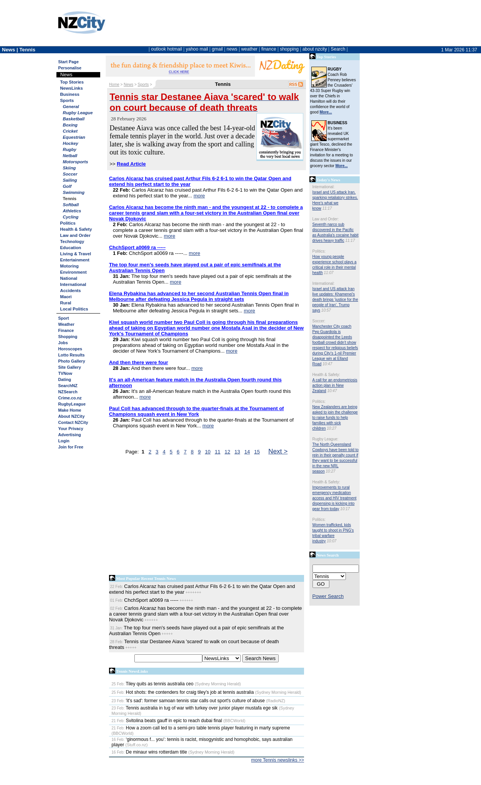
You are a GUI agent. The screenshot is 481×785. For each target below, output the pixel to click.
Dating (64, 379)
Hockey (70, 143)
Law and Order (75, 235)
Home (114, 84)
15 (257, 452)
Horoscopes (70, 349)
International (73, 284)
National (69, 278)
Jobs (63, 342)
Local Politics (74, 309)
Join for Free (70, 447)
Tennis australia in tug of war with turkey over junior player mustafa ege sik (195, 708)
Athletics (72, 211)
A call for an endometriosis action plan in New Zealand (334, 385)
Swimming (74, 192)
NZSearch (68, 391)
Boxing (70, 125)
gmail (217, 49)
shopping (289, 49)
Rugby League (78, 112)
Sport (63, 318)
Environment (73, 272)
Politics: (319, 251)
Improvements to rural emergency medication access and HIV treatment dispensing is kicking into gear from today (334, 498)
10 (208, 452)
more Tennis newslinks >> (277, 760)
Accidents (70, 290)
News (128, 84)
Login (63, 440)
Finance (66, 330)
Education (70, 247)
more (199, 196)
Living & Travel (75, 253)
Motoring (69, 266)
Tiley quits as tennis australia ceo (152, 683)
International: (323, 187)
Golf (67, 186)
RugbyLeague (72, 404)
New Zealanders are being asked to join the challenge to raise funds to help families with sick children (335, 417)
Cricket (70, 131)
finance (268, 49)
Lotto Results (71, 355)
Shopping (68, 336)
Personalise (70, 68)
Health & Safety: (326, 375)
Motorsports (75, 161)
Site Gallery (69, 367)
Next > (278, 451)
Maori (66, 296)
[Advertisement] (206, 516)
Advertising (69, 434)
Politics (68, 223)
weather (249, 49)
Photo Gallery (71, 361)
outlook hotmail (166, 49)
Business (69, 94)
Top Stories (72, 82)
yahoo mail (197, 49)
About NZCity (71, 416)
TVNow (65, 373)
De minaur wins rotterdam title (149, 752)
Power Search (328, 596)
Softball (71, 204)
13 (237, 452)
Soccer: (319, 321)
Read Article (131, 164)
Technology (72, 241)
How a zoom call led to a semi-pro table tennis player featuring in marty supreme (201, 728)
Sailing (70, 180)
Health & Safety (76, 229)
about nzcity (314, 49)
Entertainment (74, 260)
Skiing (69, 168)
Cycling (71, 217)
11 (217, 452)
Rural (65, 303)
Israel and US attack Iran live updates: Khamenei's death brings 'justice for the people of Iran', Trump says (335, 299)
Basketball (74, 119)
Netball (70, 155)
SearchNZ (68, 385)
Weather (66, 324)
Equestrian (74, 137)
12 (227, 452)
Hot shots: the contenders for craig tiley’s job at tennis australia (183, 692)
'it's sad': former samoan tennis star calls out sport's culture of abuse (188, 700)
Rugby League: (325, 439)
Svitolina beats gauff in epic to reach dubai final (167, 720)
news (231, 49)
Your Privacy (70, 428)
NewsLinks (71, 88)
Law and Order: (325, 219)
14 (247, 452)
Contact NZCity (73, 422)
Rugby (69, 149)
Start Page (68, 61)
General (71, 106)
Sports (67, 100)
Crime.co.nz (70, 398)
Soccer (70, 174)
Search (338, 49)
